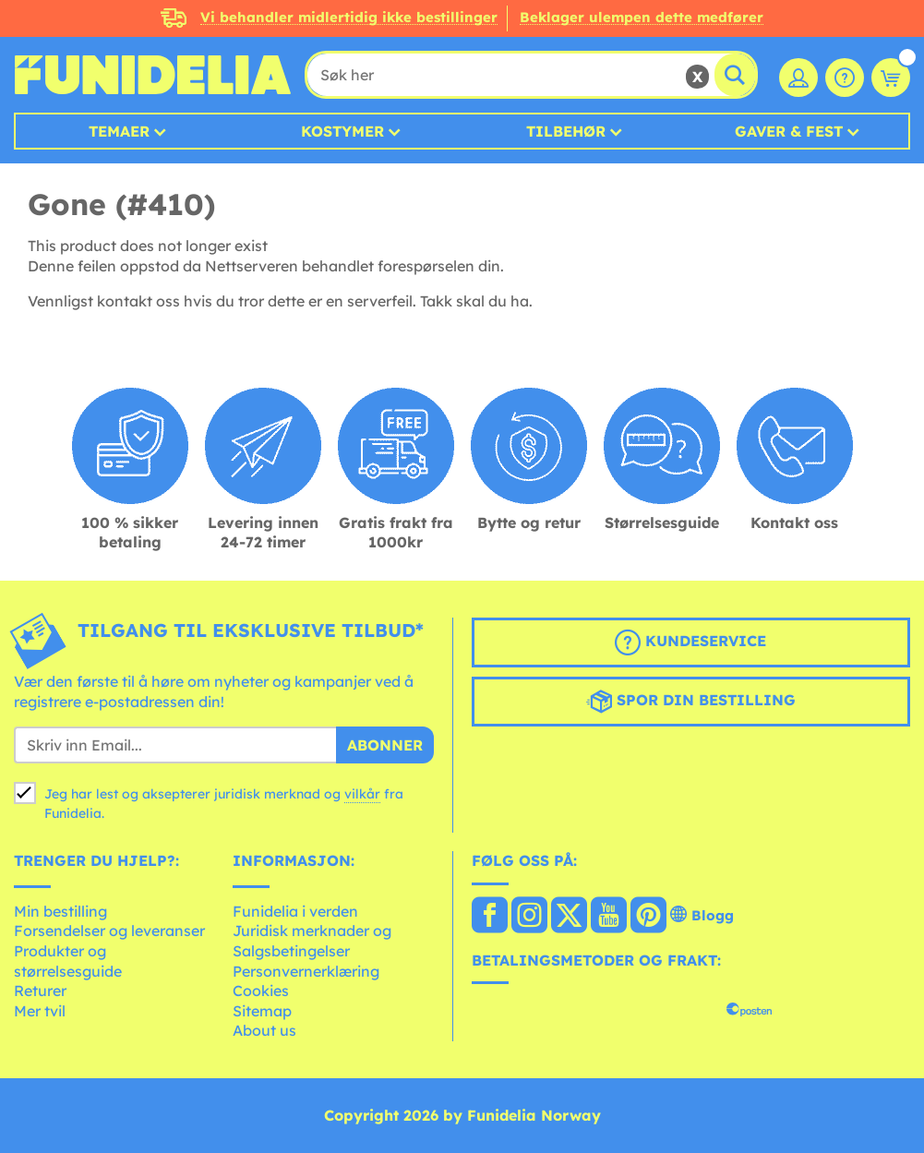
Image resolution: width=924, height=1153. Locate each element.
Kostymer (342, 131)
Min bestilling (60, 911)
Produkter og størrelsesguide (68, 961)
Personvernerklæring (306, 971)
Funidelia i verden (295, 911)
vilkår (362, 794)
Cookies (261, 990)
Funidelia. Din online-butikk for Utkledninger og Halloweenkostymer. (152, 74)
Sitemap (262, 1011)
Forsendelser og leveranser (109, 930)
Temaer (119, 131)
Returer (40, 990)
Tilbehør (566, 131)
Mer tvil (40, 1011)
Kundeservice (690, 642)
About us (264, 1030)
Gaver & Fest (789, 131)
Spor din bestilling (691, 702)
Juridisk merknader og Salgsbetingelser (312, 940)
